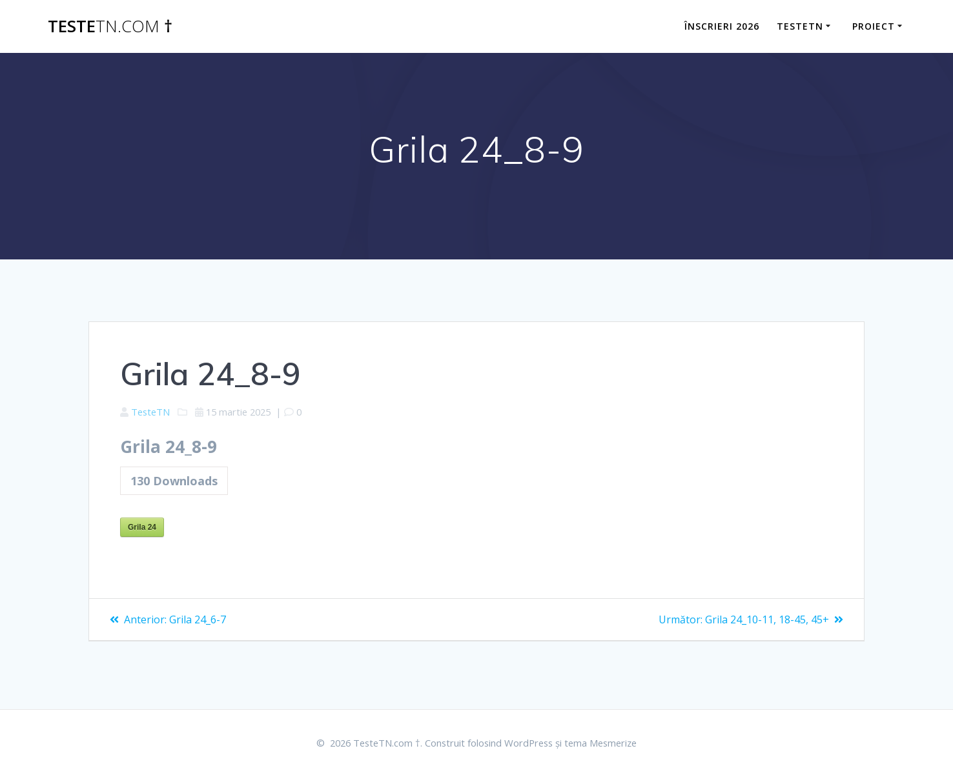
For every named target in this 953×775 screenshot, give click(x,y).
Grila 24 (142, 531)
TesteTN (153, 412)
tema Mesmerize (613, 742)
